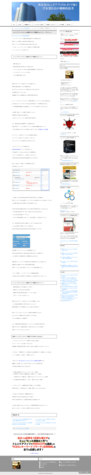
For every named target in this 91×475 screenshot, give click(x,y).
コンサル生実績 (44, 463)
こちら (68, 61)
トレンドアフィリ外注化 (38, 24)
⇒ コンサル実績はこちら (64, 111)
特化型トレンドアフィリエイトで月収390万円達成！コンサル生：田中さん (70, 254)
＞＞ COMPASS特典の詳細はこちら (66, 160)
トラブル (42, 465)
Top (14, 24)
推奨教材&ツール (28, 24)
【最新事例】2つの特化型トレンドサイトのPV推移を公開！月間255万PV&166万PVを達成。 (70, 266)
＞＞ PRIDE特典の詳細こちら (65, 183)
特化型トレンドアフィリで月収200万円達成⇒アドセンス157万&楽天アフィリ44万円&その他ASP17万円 (70, 292)
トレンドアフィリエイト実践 (22, 428)
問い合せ (68, 24)
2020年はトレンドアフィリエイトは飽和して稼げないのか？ (69, 250)
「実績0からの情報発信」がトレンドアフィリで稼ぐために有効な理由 (70, 258)
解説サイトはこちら (64, 210)
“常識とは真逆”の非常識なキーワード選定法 (70, 286)
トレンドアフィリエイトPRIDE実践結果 (20, 35)
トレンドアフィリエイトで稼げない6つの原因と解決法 (70, 262)
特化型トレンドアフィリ (51, 24)
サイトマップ (77, 0)
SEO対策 (42, 467)
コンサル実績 (61, 24)
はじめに (19, 24)
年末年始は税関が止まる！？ (67, 300)
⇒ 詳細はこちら (63, 134)
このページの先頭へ (85, 472)
